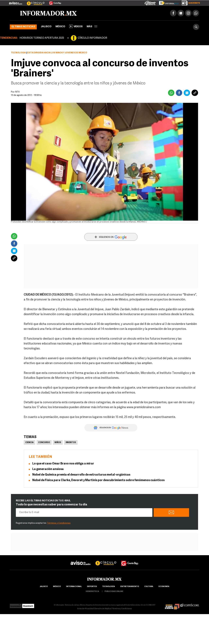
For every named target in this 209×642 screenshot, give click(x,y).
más (92, 26)
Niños (58, 443)
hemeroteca (92, 591)
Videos (76, 26)
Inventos (71, 443)
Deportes (92, 586)
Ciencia (29, 443)
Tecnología (18, 53)
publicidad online (113, 591)
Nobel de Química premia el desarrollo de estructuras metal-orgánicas (81, 474)
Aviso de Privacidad (85, 609)
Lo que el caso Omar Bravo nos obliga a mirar (63, 463)
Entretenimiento (129, 586)
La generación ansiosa (48, 469)
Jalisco (46, 26)
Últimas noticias (23, 27)
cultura (148, 586)
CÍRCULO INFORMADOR (92, 38)
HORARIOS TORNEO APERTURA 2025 (41, 38)
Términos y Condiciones (59, 523)
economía (164, 586)
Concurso (44, 443)
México (60, 26)
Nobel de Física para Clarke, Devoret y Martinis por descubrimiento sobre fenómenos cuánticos (98, 480)
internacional (74, 586)
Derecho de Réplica (103, 609)
